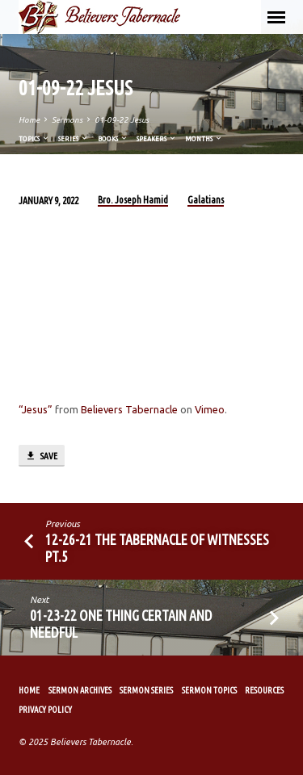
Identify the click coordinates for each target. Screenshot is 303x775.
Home (29, 119)
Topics (34, 138)
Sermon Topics (209, 690)
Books (113, 138)
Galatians (205, 200)
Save (41, 456)
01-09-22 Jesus (122, 119)
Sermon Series (146, 690)
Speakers (157, 138)
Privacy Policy (45, 709)
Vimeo (210, 409)
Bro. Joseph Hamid (133, 200)
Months (204, 138)
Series (73, 138)
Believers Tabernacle (129, 409)
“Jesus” (36, 409)
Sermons (67, 119)
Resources (264, 690)
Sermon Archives (80, 690)
